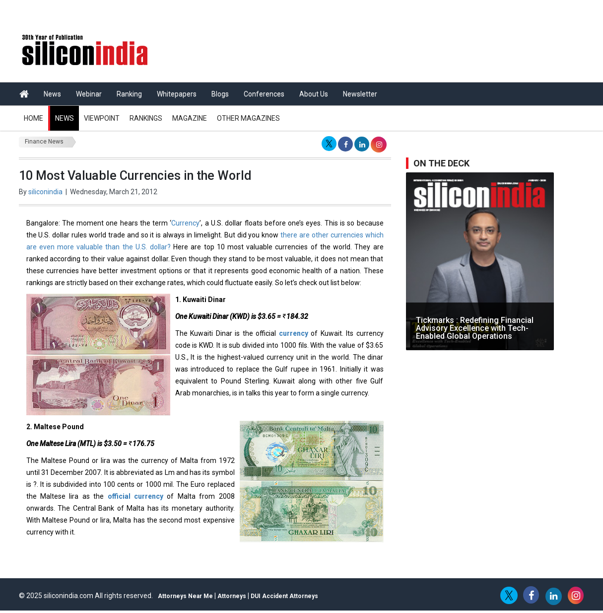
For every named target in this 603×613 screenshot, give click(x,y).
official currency (135, 496)
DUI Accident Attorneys (284, 596)
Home (33, 118)
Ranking (129, 94)
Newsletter (360, 94)
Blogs (220, 94)
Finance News (44, 141)
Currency (185, 223)
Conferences (264, 94)
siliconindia (45, 192)
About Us (313, 94)
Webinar (89, 94)
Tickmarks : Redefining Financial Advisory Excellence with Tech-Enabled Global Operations (475, 328)
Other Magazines (248, 118)
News (52, 94)
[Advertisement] (393, 44)
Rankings (146, 118)
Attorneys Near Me (185, 596)
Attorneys (231, 596)
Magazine (189, 118)
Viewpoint (102, 118)
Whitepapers (177, 94)
